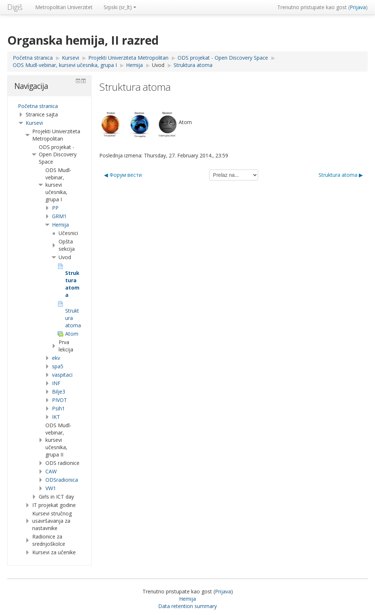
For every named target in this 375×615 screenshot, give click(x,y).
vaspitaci (62, 374)
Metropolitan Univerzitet (64, 7)
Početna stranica (38, 105)
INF (56, 383)
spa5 (57, 366)
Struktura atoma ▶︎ (341, 174)
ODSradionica (61, 479)
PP (55, 207)
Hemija (60, 224)
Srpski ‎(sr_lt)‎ (120, 7)
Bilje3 (58, 391)
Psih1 (58, 408)
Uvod (158, 64)
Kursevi (34, 122)
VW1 (50, 488)
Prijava (358, 7)
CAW (51, 471)
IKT (56, 416)
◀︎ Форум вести (123, 174)
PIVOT (59, 399)
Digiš (14, 7)
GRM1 (59, 216)
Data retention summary (187, 606)
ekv (56, 357)
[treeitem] (49, 106)
